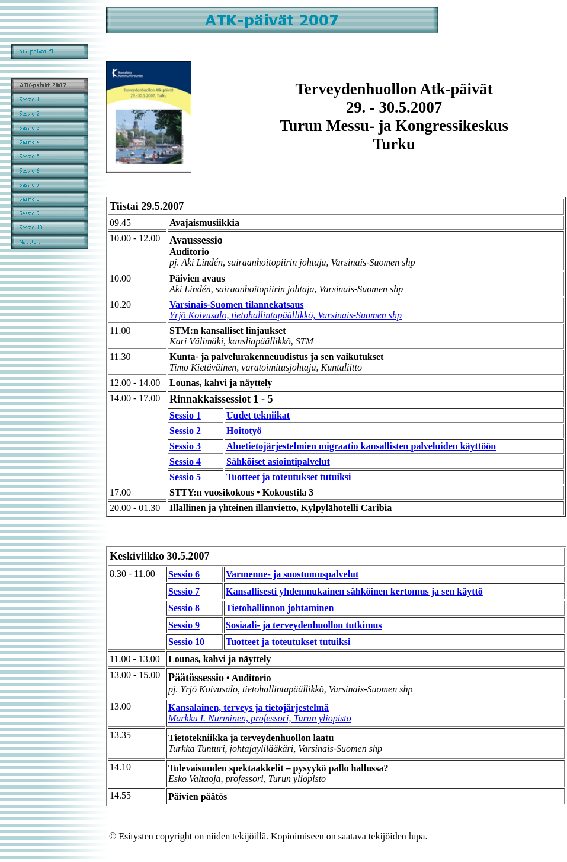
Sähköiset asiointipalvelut (278, 461)
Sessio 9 (184, 625)
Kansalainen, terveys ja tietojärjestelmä (259, 713)
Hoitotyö (244, 431)
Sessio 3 (185, 446)
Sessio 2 (185, 431)
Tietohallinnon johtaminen (280, 608)
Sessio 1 (185, 415)
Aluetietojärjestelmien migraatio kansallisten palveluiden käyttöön (361, 446)
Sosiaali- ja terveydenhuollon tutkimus (304, 625)
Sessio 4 (185, 461)
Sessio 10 (186, 642)
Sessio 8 (184, 608)
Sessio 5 (185, 477)
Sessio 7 (184, 591)
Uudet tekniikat (258, 415)
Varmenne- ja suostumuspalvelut (292, 574)
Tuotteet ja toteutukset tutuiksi (288, 477)
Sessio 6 (184, 574)
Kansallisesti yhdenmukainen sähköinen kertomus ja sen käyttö (354, 591)
